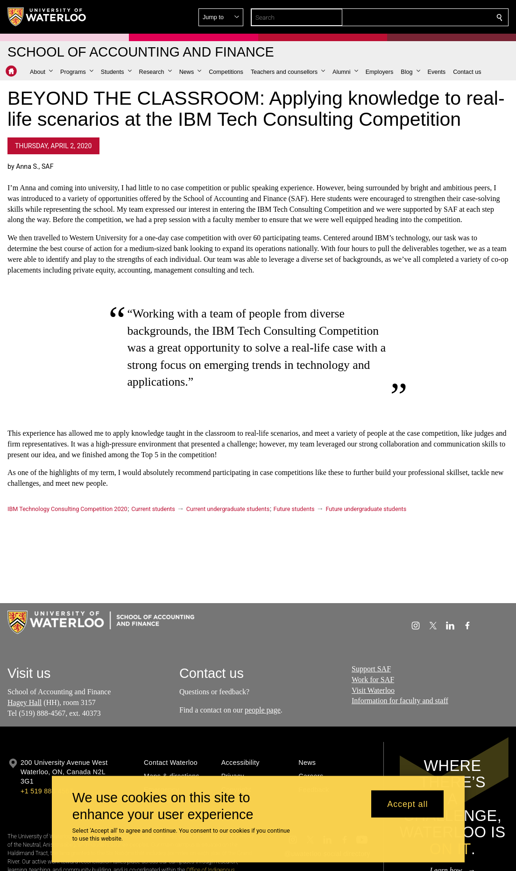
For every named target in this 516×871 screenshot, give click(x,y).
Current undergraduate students (227, 508)
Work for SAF (373, 680)
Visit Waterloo (373, 690)
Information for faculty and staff (400, 701)
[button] (432, 17)
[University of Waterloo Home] (47, 16)
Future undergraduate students (366, 508)
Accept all (407, 803)
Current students (153, 508)
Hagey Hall (24, 702)
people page (263, 710)
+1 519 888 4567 (47, 791)
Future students (294, 508)
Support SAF (371, 669)
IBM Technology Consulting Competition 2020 (67, 508)
